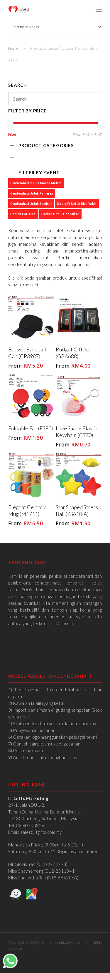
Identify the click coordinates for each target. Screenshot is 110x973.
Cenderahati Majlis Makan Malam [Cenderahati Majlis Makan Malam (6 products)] (36, 183)
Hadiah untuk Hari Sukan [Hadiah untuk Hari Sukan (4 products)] (60, 214)
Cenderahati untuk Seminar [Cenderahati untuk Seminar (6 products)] (31, 203)
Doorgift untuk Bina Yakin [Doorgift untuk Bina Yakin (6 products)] (77, 203)
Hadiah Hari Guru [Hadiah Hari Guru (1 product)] (23, 214)
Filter (12, 134)
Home (13, 48)
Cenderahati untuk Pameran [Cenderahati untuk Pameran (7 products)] (31, 193)
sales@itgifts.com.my (41, 832)
